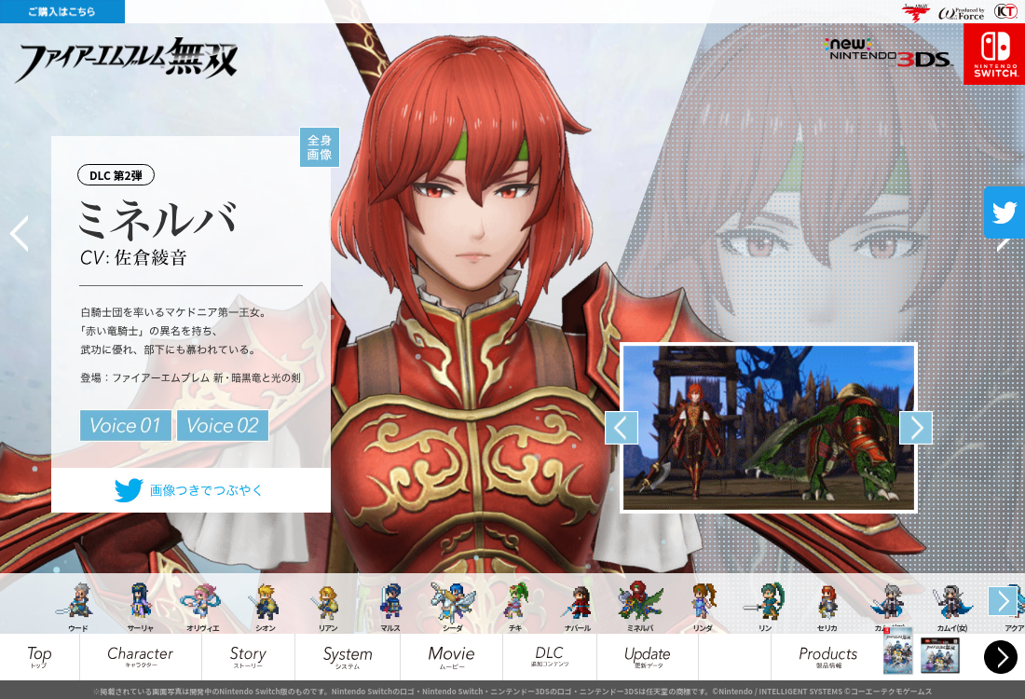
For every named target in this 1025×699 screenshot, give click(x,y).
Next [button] (916, 428)
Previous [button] (621, 428)
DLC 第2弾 (120, 171)
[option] (768, 428)
